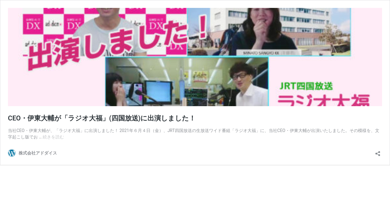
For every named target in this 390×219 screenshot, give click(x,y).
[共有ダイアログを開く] (378, 151)
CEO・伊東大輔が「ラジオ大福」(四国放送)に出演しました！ (102, 118)
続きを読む (53, 136)
